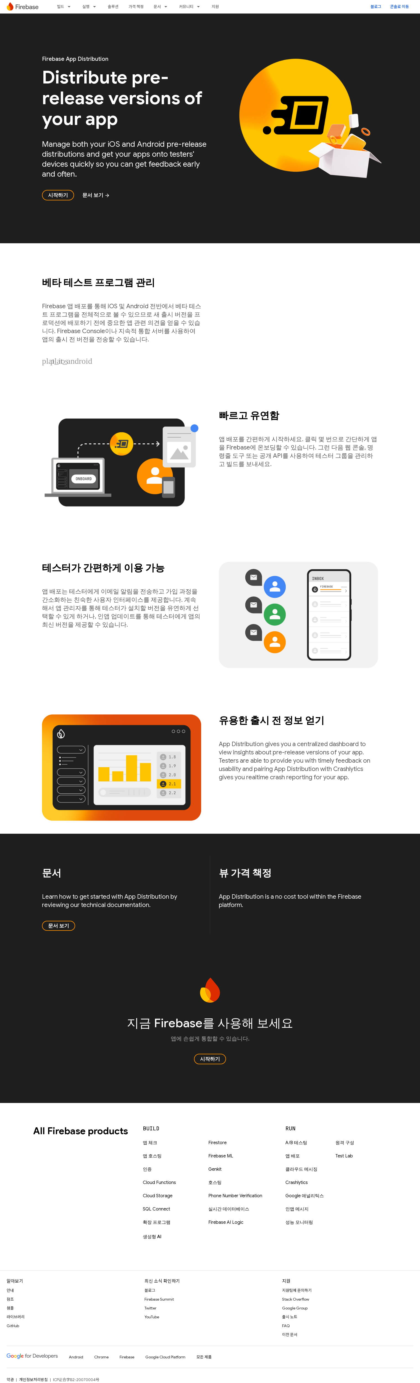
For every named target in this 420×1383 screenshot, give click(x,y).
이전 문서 (289, 1334)
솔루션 (113, 6)
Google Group (295, 1308)
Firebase (127, 1357)
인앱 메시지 (297, 1209)
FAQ (286, 1325)
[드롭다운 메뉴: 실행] (96, 6)
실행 (86, 6)
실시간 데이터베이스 (228, 1209)
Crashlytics (296, 1182)
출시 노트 (289, 1316)
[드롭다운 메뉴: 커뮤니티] (200, 6)
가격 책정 (136, 6)
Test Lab (344, 1156)
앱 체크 (150, 1143)
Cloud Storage (157, 1196)
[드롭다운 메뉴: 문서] (167, 6)
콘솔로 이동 (399, 6)
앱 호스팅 (152, 1156)
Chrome (101, 1357)
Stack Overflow (295, 1299)
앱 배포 (292, 1156)
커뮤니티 (186, 6)
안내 (10, 1290)
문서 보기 (96, 195)
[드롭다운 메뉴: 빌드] (70, 6)
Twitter (150, 1308)
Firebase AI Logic (225, 1222)
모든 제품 (204, 1357)
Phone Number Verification (235, 1196)
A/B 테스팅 (296, 1143)
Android (76, 1357)
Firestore (217, 1143)
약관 (10, 1379)
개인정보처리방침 (33, 1379)
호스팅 (215, 1182)
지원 (215, 6)
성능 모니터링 (299, 1222)
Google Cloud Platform (165, 1357)
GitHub (13, 1325)
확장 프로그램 (156, 1222)
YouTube (152, 1316)
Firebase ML (220, 1156)
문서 (157, 6)
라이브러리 (16, 1316)
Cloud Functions (159, 1182)
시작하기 (58, 195)
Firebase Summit (159, 1299)
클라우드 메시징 (301, 1169)
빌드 (60, 6)
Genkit (215, 1169)
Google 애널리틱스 (304, 1196)
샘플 (10, 1308)
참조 (10, 1299)
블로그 (376, 6)
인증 (147, 1169)
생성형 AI (152, 1237)
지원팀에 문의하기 (297, 1290)
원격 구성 (344, 1143)
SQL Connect (156, 1209)
